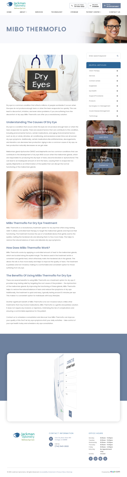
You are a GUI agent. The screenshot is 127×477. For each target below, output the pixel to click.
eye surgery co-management (100, 107)
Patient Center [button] (93, 12)
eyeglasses (93, 86)
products (92, 102)
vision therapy (95, 71)
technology (93, 118)
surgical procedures (97, 97)
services (92, 76)
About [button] (23, 12)
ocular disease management (100, 112)
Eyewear (74, 12)
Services (39, 12)
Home (9, 12)
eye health (93, 92)
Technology (56, 12)
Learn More (103, 139)
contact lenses (95, 81)
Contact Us (114, 12)
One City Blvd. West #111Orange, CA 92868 (63, 444)
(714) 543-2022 (62, 452)
